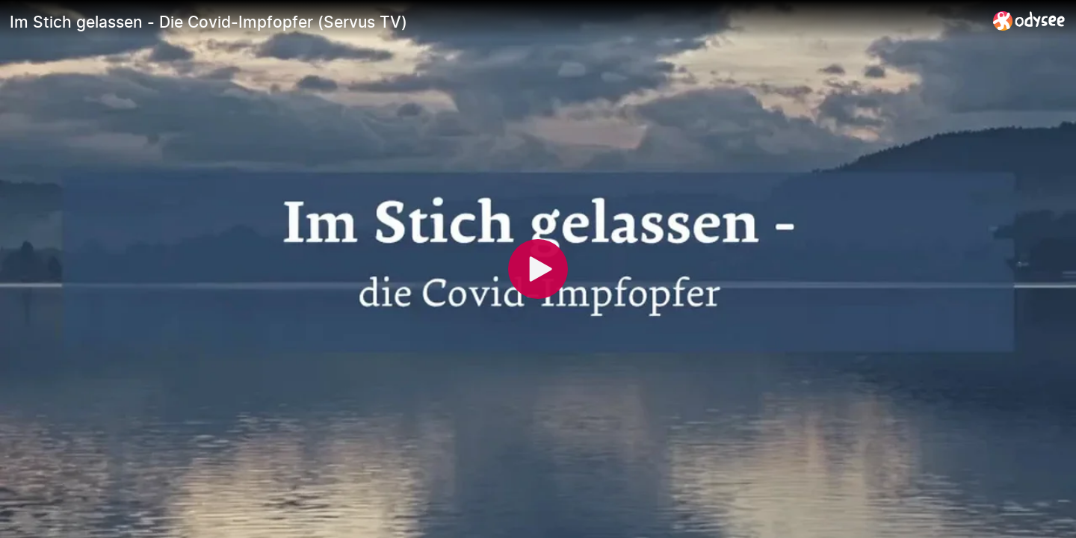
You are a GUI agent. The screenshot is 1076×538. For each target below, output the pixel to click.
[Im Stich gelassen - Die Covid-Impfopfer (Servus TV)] (495, 21)
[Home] (1029, 20)
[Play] (538, 269)
